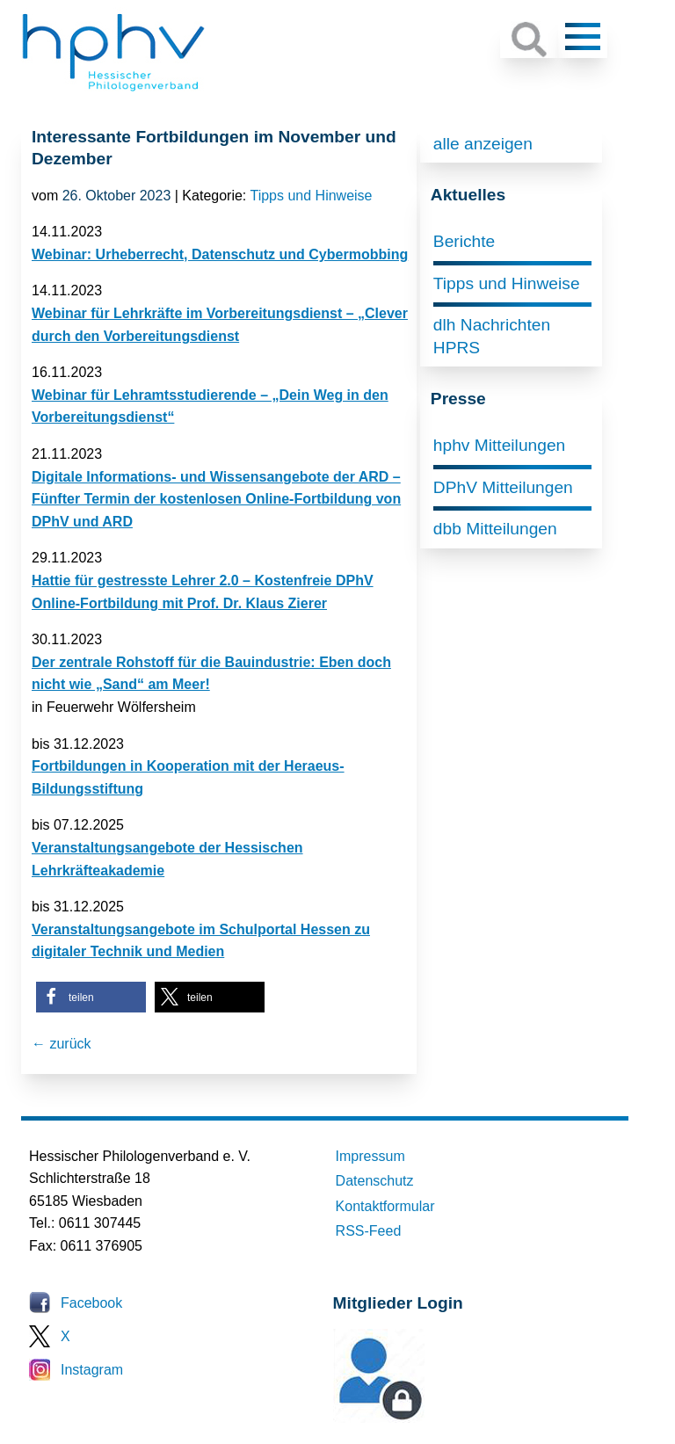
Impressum (370, 1156)
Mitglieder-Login (429, 1418)
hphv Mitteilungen (499, 445)
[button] (91, 997)
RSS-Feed (369, 1230)
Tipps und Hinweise (311, 195)
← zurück (61, 1043)
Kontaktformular (385, 1206)
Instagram (92, 1369)
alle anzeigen (483, 143)
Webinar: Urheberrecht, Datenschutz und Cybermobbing (220, 254)
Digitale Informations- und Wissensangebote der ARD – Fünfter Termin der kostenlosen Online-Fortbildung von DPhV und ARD (216, 499)
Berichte (464, 241)
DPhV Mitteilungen (503, 487)
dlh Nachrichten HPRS (491, 336)
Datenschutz (375, 1180)
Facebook (91, 1302)
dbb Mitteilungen (495, 528)
